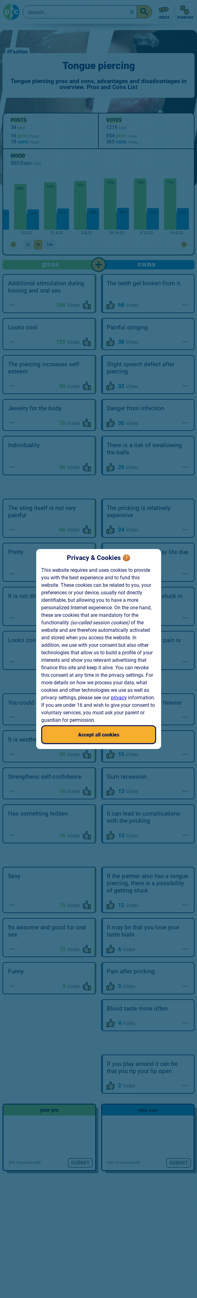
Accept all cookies (98, 735)
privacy (119, 698)
